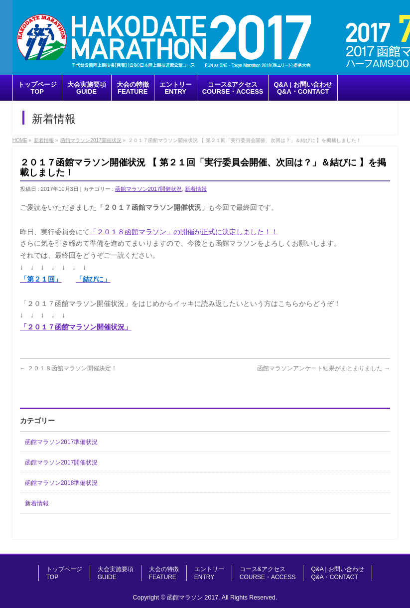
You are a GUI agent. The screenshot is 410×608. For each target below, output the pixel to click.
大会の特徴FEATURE (164, 573)
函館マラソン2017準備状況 (61, 442)
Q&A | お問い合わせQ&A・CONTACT (337, 573)
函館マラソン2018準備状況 (61, 482)
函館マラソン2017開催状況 (90, 140)
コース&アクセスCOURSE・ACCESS (268, 573)
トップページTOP (64, 573)
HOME (19, 140)
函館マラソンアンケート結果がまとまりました (323, 368)
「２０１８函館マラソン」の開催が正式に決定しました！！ (184, 232)
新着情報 (44, 140)
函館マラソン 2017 (192, 597)
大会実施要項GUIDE (116, 573)
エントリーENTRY (209, 573)
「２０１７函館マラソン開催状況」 (76, 327)
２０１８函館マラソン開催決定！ (68, 368)
